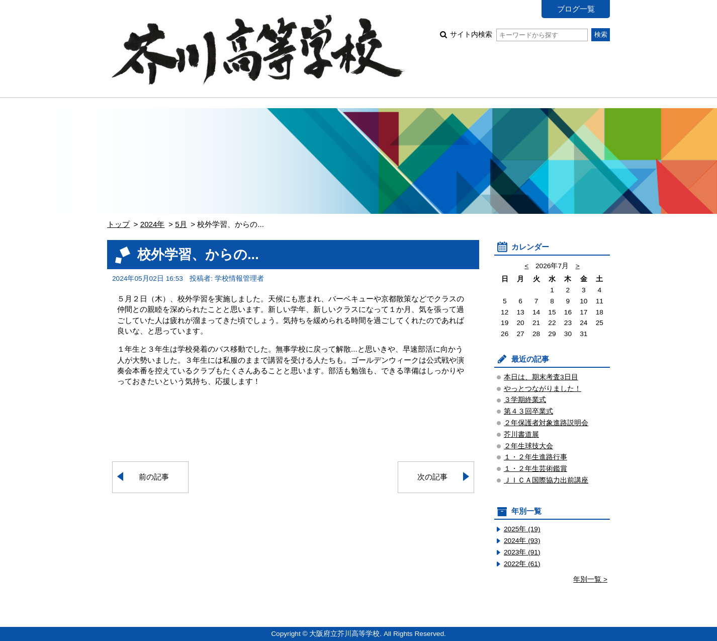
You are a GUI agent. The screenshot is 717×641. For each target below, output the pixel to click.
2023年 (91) (522, 552)
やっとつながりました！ (542, 388)
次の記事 (432, 476)
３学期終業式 (525, 400)
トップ (118, 224)
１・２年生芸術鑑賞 (535, 468)
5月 (181, 224)
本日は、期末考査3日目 (541, 377)
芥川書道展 (521, 434)
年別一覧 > (590, 579)
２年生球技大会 (528, 446)
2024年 (152, 224)
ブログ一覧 (576, 9)
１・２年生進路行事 (535, 457)
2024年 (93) (522, 540)
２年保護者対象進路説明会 (546, 423)
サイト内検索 (518, 34)
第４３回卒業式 (528, 411)
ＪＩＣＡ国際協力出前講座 (546, 480)
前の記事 (154, 476)
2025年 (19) (522, 529)
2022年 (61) (522, 564)
